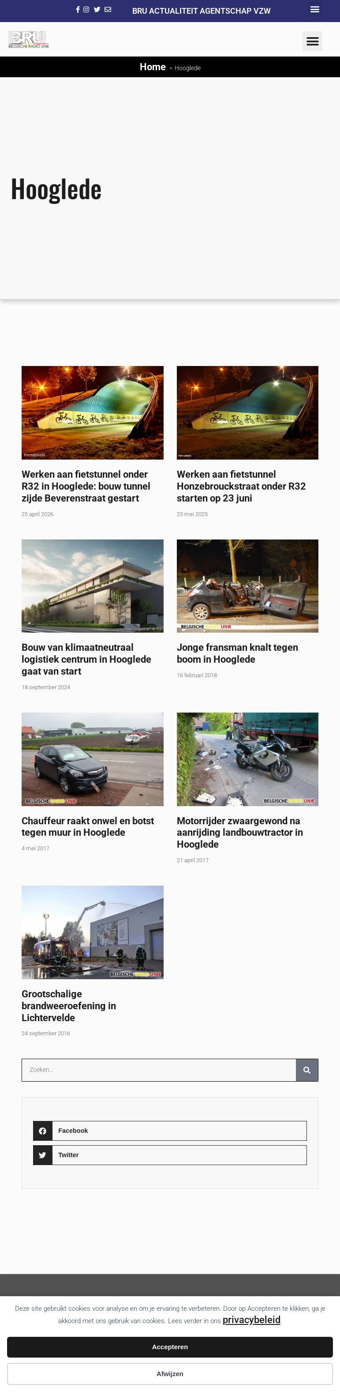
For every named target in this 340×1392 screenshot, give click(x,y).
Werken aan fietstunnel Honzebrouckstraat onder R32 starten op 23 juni (241, 486)
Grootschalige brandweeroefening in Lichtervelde (69, 1005)
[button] (314, 9)
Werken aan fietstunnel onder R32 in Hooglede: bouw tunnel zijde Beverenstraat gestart (86, 486)
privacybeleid (251, 1319)
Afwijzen (170, 1373)
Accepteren (170, 1347)
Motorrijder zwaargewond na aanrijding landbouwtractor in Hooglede (240, 832)
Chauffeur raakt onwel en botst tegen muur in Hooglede (88, 826)
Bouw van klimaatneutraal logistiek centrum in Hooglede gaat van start (86, 659)
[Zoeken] (307, 1070)
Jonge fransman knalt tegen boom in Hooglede (237, 653)
